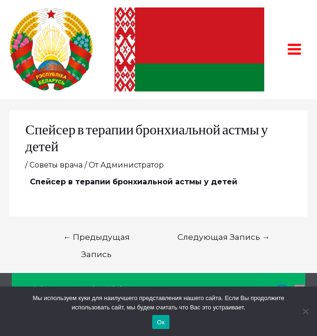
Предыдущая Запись (96, 239)
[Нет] (305, 311)
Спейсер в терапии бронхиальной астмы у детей (133, 181)
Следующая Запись (223, 237)
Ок (160, 322)
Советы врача (56, 165)
